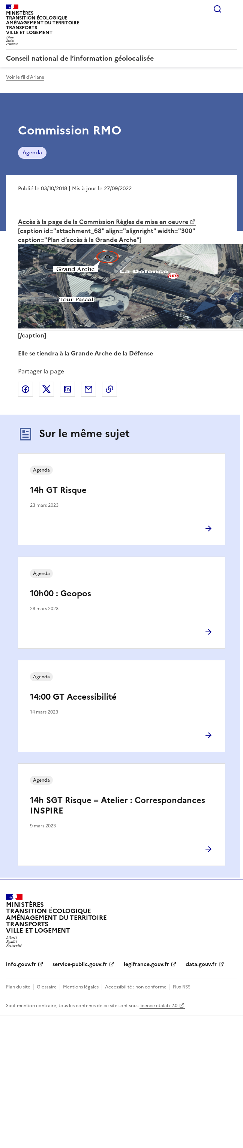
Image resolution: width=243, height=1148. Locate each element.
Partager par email (88, 389)
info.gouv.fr (21, 964)
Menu (232, 8)
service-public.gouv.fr (79, 964)
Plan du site (18, 987)
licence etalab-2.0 (158, 1005)
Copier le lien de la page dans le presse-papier (109, 389)
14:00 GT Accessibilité (73, 697)
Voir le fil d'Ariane (25, 77)
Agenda (32, 153)
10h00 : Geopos (60, 593)
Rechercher (217, 8)
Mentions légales (81, 987)
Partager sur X (46, 389)
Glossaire (47, 987)
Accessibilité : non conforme (135, 987)
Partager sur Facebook (25, 389)
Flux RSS (181, 987)
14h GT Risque (58, 490)
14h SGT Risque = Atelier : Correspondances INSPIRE (117, 805)
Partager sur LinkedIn (67, 389)
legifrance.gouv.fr (146, 964)
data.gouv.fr (201, 964)
